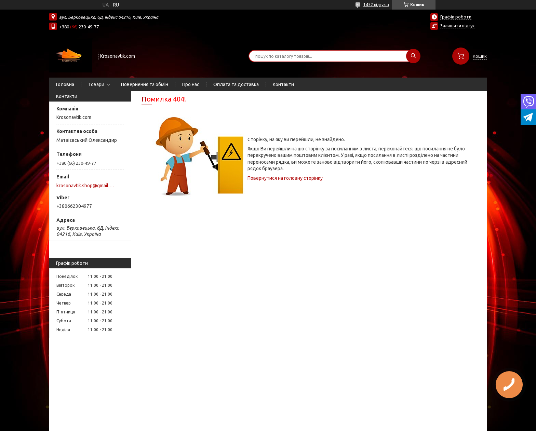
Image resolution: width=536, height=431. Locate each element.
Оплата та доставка (236, 84)
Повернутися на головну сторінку (285, 178)
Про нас (190, 84)
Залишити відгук (457, 25)
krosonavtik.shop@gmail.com (86, 185)
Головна (65, 84)
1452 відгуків (376, 4)
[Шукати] (413, 56)
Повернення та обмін (144, 84)
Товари (96, 84)
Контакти (283, 84)
